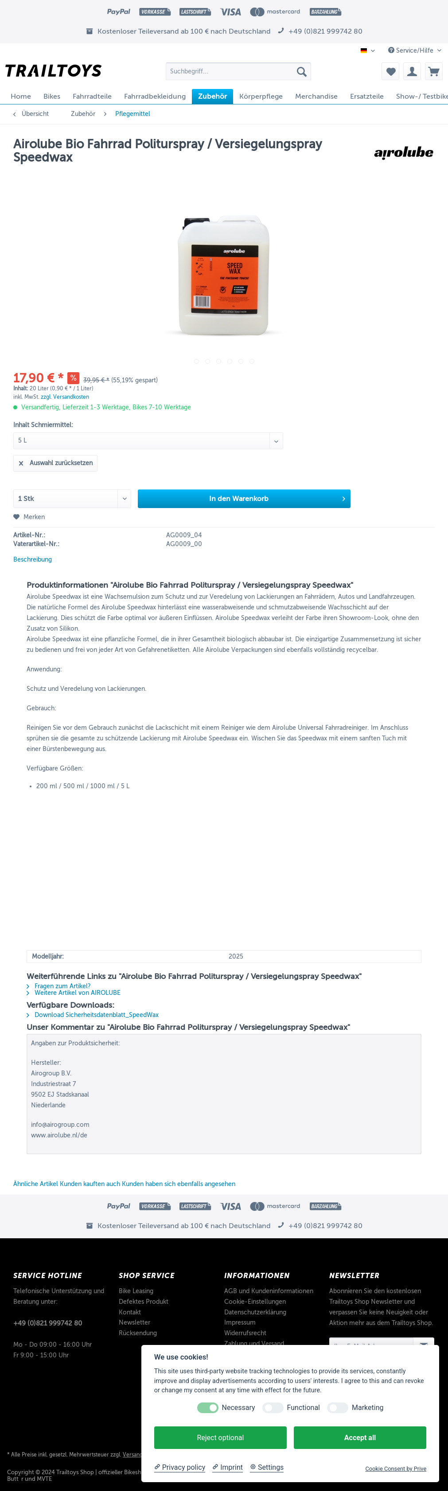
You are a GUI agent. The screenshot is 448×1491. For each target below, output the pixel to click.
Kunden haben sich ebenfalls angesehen (178, 1184)
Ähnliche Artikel (35, 1184)
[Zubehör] (212, 96)
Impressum (240, 1322)
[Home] (20, 96)
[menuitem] (239, 74)
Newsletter (134, 1322)
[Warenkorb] (434, 71)
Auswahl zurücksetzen (56, 461)
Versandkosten (141, 1455)
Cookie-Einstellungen (255, 1301)
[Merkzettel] (390, 71)
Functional (303, 1407)
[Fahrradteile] (92, 96)
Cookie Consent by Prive (395, 1468)
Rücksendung (138, 1333)
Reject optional (220, 1437)
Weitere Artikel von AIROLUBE (74, 993)
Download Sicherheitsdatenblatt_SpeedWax (93, 1015)
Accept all (360, 1437)
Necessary (238, 1407)
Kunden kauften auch (90, 1184)
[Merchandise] (316, 96)
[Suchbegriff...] (239, 71)
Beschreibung (32, 559)
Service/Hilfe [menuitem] (411, 50)
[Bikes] (51, 96)
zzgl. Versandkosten (65, 397)
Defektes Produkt (143, 1301)
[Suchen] (301, 71)
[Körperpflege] (261, 96)
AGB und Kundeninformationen (268, 1291)
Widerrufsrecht (245, 1333)
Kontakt (130, 1312)
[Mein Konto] (412, 71)
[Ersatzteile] (367, 96)
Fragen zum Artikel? (59, 986)
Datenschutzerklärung (255, 1312)
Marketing (367, 1407)
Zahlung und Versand (254, 1344)
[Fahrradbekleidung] (155, 96)
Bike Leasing (136, 1291)
